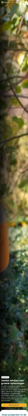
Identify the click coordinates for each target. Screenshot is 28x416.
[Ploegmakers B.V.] (5, 2)
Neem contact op (14, 405)
